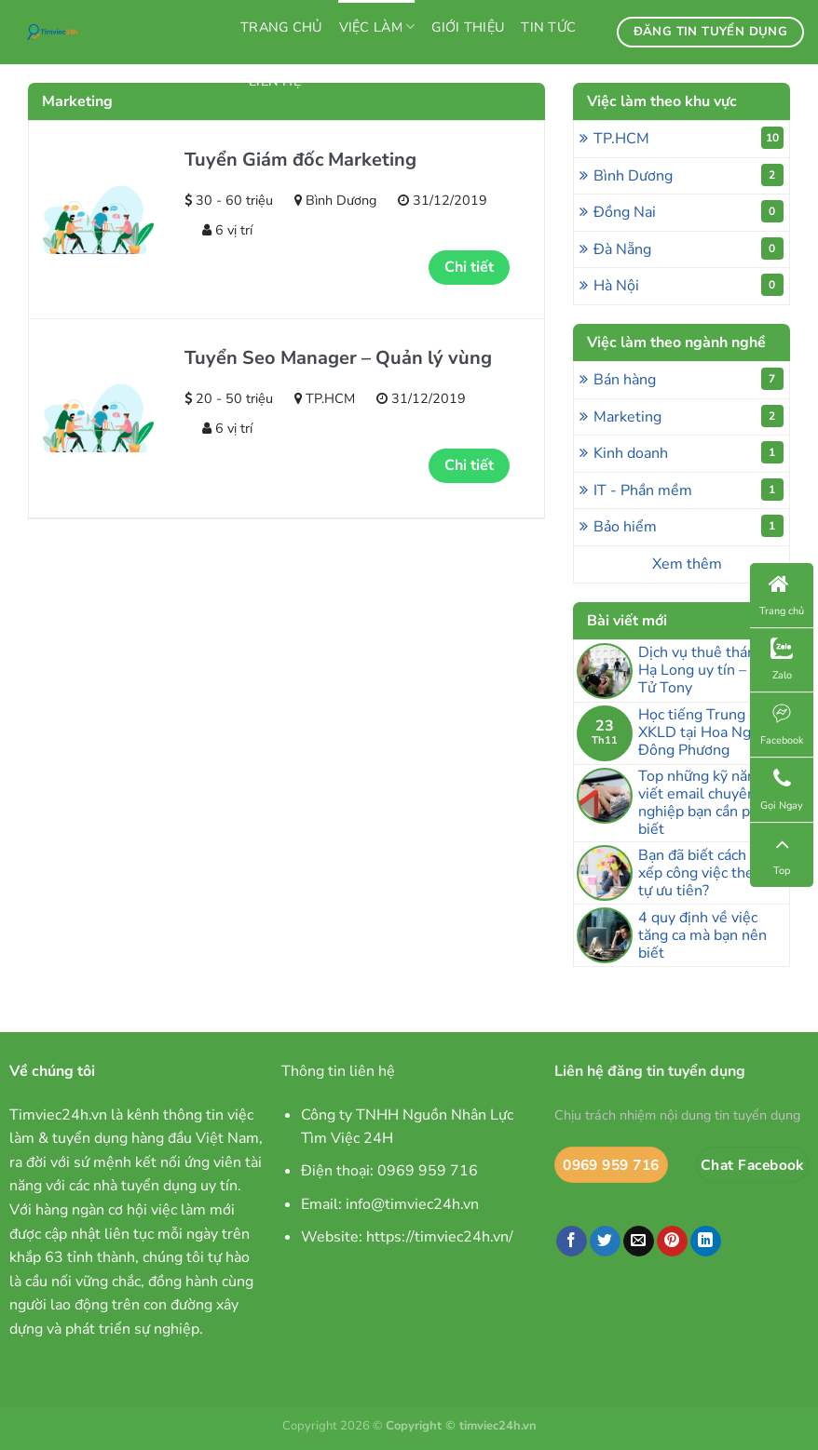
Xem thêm (687, 564)
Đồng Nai (688, 211)
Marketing (688, 416)
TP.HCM (688, 138)
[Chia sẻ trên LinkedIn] (705, 1241)
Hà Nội (688, 285)
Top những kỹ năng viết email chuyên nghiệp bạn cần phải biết (704, 803)
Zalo (781, 660)
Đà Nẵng (688, 248)
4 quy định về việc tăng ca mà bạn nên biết (702, 936)
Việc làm (377, 27)
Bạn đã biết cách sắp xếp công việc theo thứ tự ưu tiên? (713, 874)
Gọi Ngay (781, 789)
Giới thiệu (467, 27)
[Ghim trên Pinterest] (672, 1241)
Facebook (782, 724)
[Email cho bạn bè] (638, 1241)
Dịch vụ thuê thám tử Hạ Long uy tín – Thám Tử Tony (713, 671)
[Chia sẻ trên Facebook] (571, 1241)
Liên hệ (275, 81)
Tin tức (548, 27)
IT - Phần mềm (688, 489)
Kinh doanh (688, 452)
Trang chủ (281, 27)
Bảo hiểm (688, 526)
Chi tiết (469, 267)
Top (781, 855)
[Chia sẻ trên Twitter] (605, 1241)
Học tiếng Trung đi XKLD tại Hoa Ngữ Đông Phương (699, 733)
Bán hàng (688, 379)
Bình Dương (688, 175)
